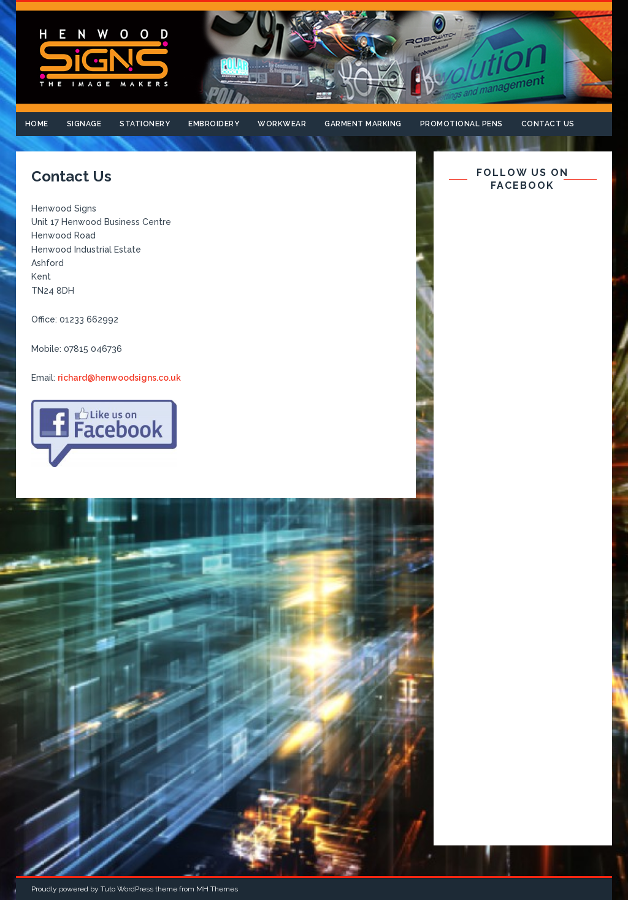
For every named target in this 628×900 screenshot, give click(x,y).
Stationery (145, 124)
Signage (84, 124)
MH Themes (217, 889)
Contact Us (548, 124)
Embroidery (213, 124)
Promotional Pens (461, 124)
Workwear (282, 124)
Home (36, 124)
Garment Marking (363, 124)
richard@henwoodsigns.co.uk (119, 378)
